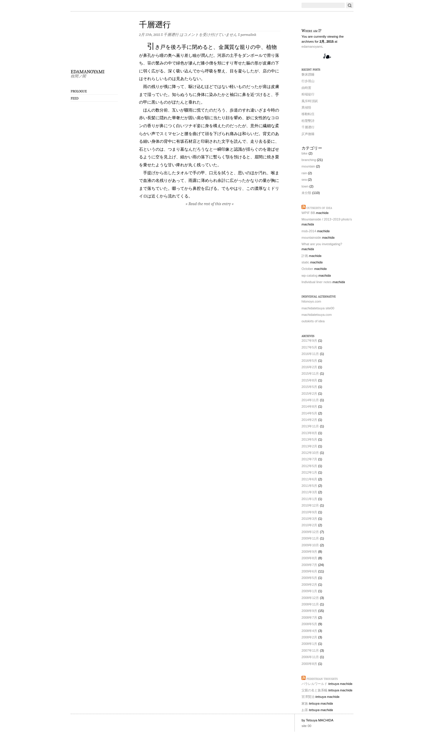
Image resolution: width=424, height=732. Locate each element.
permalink (248, 34)
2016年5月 (309, 360)
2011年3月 (309, 492)
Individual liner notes (317, 282)
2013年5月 (309, 439)
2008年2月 (309, 637)
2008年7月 (309, 617)
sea (304, 179)
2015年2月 (309, 393)
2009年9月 (309, 551)
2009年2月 (309, 584)
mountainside (311, 237)
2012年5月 (309, 466)
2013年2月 (309, 446)
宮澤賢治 (308, 696)
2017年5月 (309, 347)
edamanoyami (88, 70)
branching (309, 160)
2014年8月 (309, 406)
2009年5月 (309, 578)
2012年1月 (309, 472)
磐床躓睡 (308, 74)
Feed (75, 98)
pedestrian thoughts (322, 678)
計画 (305, 256)
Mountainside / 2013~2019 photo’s (327, 219)
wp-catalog (309, 275)
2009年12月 (310, 532)
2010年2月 (309, 525)
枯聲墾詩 (308, 120)
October (307, 268)
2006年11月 (310, 657)
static (305, 262)
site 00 (306, 726)
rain (304, 173)
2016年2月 (309, 367)
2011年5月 (309, 485)
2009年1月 (309, 591)
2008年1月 (309, 643)
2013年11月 (310, 426)
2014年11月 (310, 400)
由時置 (306, 87)
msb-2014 (309, 231)
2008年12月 (310, 598)
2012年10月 (310, 452)
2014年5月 (309, 413)
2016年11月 (310, 354)
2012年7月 (309, 459)
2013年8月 (309, 433)
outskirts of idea (319, 207)
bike (305, 153)
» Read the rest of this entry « (210, 203)
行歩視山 (308, 81)
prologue (79, 91)
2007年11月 (310, 650)
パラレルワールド (314, 683)
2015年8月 (309, 380)
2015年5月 (309, 387)
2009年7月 (309, 565)
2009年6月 (309, 571)
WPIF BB (308, 213)
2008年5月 (309, 624)
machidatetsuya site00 (318, 308)
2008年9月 (309, 611)
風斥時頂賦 (310, 101)
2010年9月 (309, 512)
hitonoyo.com (311, 301)
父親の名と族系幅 (314, 690)
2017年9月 (309, 340)
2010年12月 (310, 505)
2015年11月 (310, 373)
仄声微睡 (308, 134)
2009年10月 (310, 545)
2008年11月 (310, 604)
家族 (305, 703)
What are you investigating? (322, 244)
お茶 (305, 710)
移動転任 (308, 114)
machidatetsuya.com (317, 314)
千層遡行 (155, 24)
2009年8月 (309, 558)
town (305, 186)
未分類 (306, 193)
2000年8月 (309, 663)
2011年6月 (309, 479)
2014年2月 (309, 419)
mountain (308, 166)
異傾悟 (306, 107)
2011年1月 (309, 499)
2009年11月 (310, 538)
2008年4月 (309, 631)
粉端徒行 (308, 94)
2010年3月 (309, 518)
